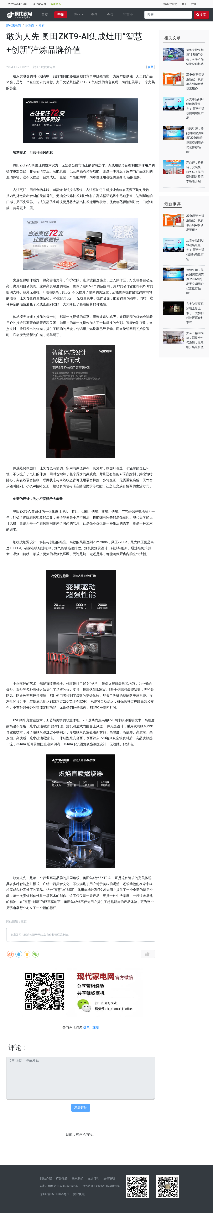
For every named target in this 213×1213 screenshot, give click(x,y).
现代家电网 (39, 4)
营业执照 (79, 1194)
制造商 (29, 25)
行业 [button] (77, 15)
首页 (46, 14)
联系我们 (77, 1178)
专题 (94, 15)
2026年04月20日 (18, 4)
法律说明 (109, 1178)
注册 (194, 4)
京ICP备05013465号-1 (54, 1194)
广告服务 (62, 1178)
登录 (184, 4)
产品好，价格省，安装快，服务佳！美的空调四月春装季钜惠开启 (195, 172)
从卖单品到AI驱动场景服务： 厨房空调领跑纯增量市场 (195, 109)
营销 (60, 15)
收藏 (151, 67)
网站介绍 (46, 1178)
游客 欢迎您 (170, 4)
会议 (110, 15)
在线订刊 (93, 1178)
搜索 (201, 15)
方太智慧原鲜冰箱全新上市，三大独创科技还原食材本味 (195, 313)
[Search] (168, 15)
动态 (42, 25)
